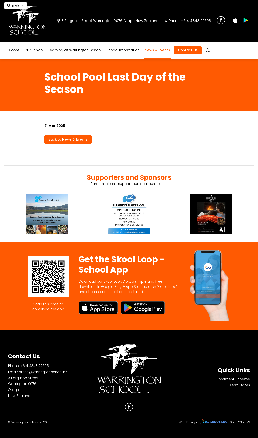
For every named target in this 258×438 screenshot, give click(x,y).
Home (14, 50)
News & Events (157, 50)
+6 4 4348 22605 (196, 20)
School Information (123, 50)
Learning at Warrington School (74, 50)
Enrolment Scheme (233, 379)
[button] (16, 5)
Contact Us (188, 50)
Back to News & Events (67, 139)
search (208, 50)
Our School (33, 50)
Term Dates (240, 385)
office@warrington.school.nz (43, 371)
